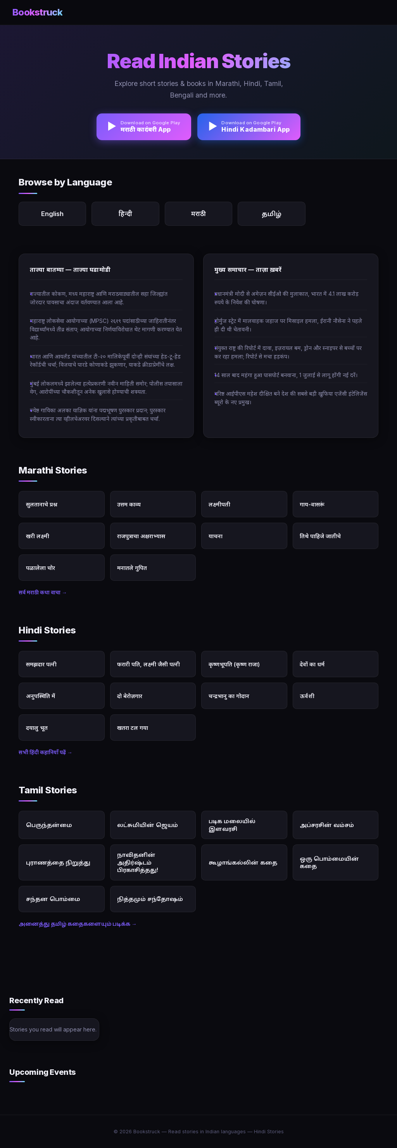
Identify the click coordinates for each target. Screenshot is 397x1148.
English (52, 214)
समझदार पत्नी (41, 664)
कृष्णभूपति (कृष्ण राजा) (234, 664)
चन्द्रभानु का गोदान (229, 696)
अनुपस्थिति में (40, 696)
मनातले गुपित (132, 568)
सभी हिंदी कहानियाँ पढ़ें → (45, 752)
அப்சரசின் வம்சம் (327, 825)
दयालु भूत (37, 727)
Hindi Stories (269, 1131)
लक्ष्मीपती (219, 504)
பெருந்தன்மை (49, 825)
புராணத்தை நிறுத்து (58, 862)
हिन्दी (125, 214)
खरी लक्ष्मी (37, 536)
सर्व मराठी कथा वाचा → (43, 592)
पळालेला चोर (40, 568)
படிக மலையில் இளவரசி (232, 825)
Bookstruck (37, 12)
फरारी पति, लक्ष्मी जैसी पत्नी (148, 664)
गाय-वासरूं (312, 504)
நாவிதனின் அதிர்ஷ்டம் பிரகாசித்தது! (137, 862)
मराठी (198, 214)
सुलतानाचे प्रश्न (41, 504)
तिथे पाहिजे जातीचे (320, 536)
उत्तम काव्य (129, 504)
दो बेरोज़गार (129, 696)
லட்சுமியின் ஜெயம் (147, 825)
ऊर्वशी (307, 696)
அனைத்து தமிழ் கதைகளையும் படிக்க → (78, 924)
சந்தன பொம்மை (53, 899)
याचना (216, 536)
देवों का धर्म (312, 664)
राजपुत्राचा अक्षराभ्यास (141, 536)
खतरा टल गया (132, 727)
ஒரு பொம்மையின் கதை (329, 862)
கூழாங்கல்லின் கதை (243, 862)
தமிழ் (271, 214)
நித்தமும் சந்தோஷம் (150, 899)
